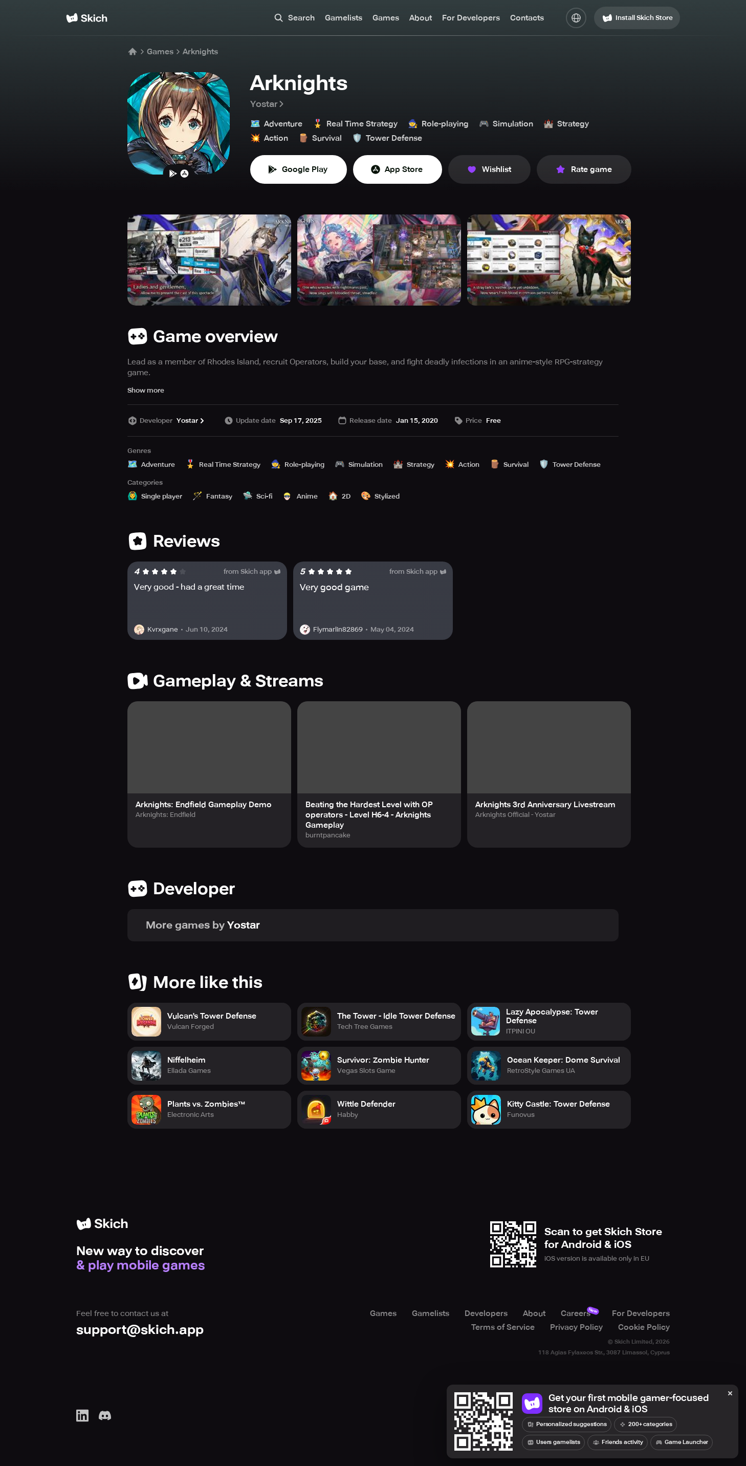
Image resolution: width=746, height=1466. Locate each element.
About (420, 18)
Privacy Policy (576, 1327)
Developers (486, 1314)
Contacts (527, 18)
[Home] (86, 18)
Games (385, 18)
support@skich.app (140, 1330)
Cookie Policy (644, 1327)
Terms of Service (503, 1327)
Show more (145, 390)
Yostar (268, 104)
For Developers (471, 18)
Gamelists (343, 18)
